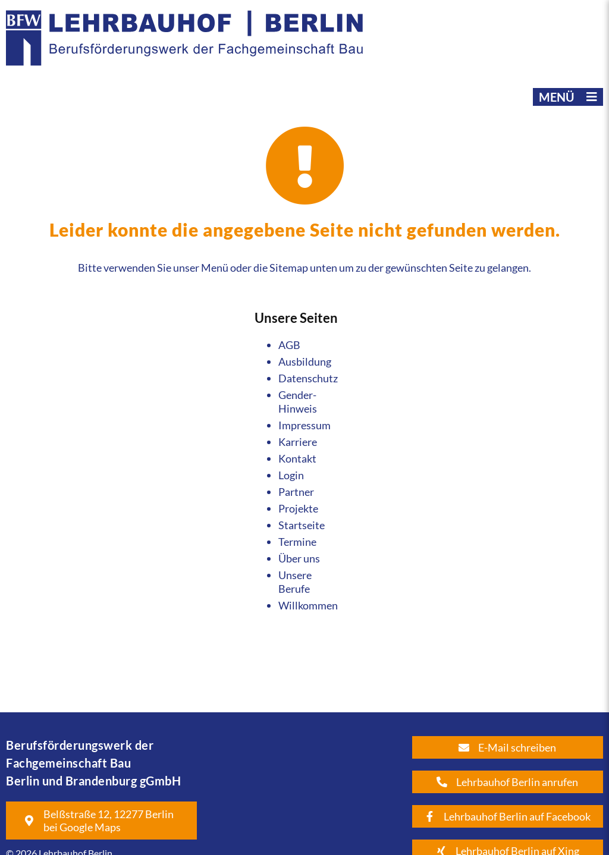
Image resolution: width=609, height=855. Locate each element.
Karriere (297, 441)
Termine (297, 541)
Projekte (298, 508)
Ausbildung (304, 361)
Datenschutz (308, 378)
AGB (289, 344)
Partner (296, 491)
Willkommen (308, 605)
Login (291, 475)
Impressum (304, 425)
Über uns (299, 558)
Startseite (301, 525)
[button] (568, 97)
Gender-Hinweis (297, 401)
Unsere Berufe (295, 581)
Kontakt (297, 458)
